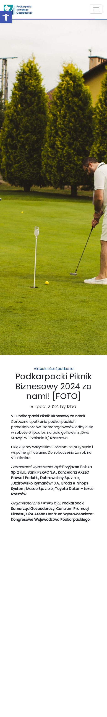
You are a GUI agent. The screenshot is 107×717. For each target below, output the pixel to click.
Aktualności (44, 368)
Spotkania (64, 368)
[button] (6, 17)
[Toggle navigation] (96, 9)
